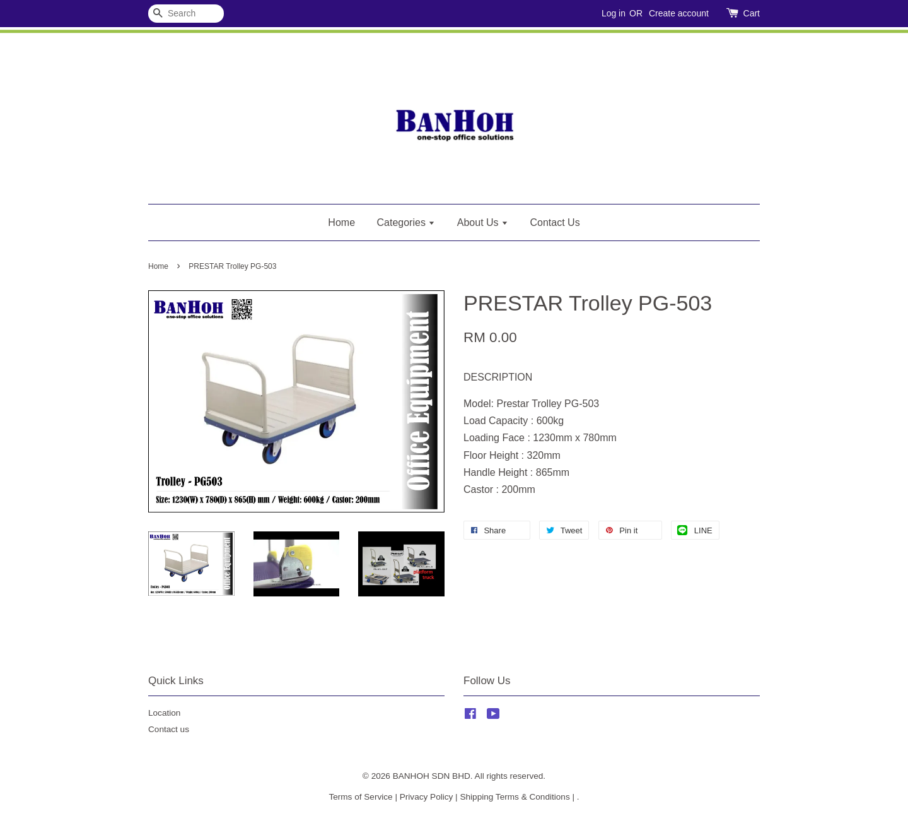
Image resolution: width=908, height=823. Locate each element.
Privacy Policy (426, 797)
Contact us (168, 729)
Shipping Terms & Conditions (514, 797)
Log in (614, 13)
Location (164, 713)
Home (341, 222)
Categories (406, 222)
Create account (679, 13)
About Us (482, 222)
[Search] (186, 13)
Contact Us (555, 222)
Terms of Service (360, 797)
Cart (751, 13)
